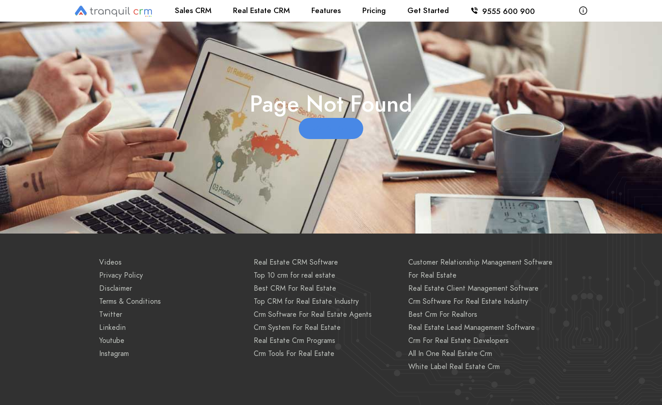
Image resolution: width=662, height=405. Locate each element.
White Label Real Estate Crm (454, 367)
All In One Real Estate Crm (450, 354)
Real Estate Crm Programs (294, 341)
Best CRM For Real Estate (295, 288)
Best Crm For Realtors (442, 315)
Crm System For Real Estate (297, 328)
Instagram (114, 354)
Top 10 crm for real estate (294, 275)
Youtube (111, 341)
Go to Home (331, 129)
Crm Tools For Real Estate (294, 354)
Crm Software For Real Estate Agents (313, 315)
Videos (110, 262)
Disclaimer (115, 288)
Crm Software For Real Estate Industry (468, 301)
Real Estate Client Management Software (473, 288)
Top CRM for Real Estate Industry (306, 301)
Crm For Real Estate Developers (458, 341)
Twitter (110, 315)
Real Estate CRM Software (296, 262)
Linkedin (112, 328)
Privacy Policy (121, 275)
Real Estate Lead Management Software (471, 328)
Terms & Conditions (130, 301)
